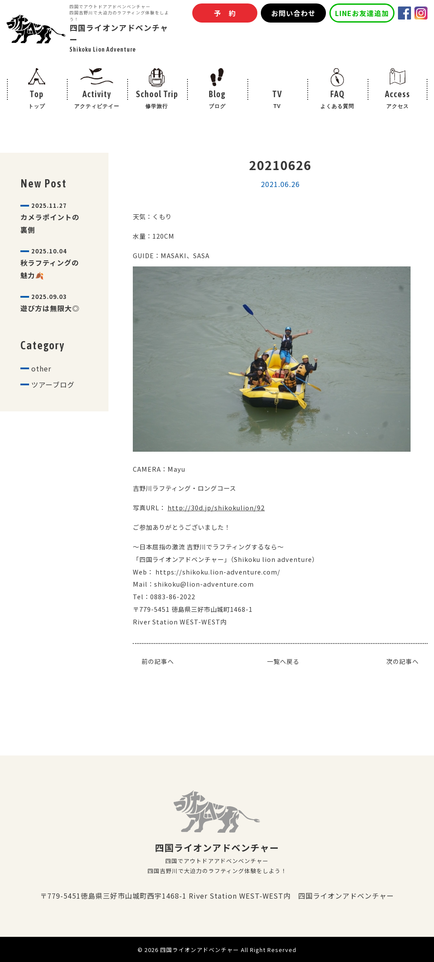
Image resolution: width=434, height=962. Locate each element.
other (41, 368)
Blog (217, 100)
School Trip (157, 100)
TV (277, 100)
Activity (97, 100)
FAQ (337, 100)
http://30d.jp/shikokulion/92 (216, 507)
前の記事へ (157, 661)
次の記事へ (402, 661)
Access (397, 100)
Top (37, 100)
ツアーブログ (53, 384)
